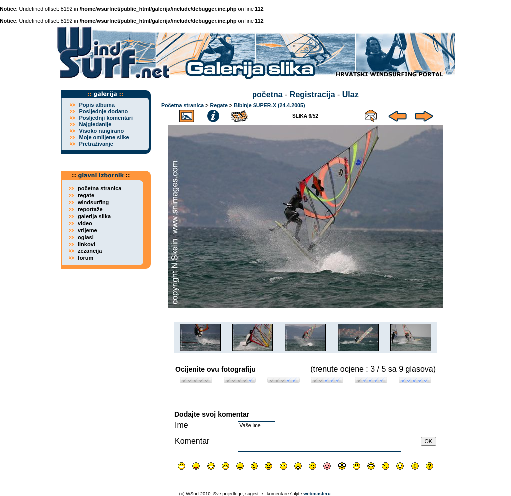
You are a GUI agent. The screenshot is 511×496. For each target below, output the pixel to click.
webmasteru (316, 493)
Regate (219, 105)
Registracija (312, 94)
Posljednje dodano (103, 111)
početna (267, 94)
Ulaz (350, 94)
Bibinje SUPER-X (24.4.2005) (269, 105)
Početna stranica (182, 105)
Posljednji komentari (106, 118)
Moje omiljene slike (104, 137)
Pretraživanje (96, 144)
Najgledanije (95, 124)
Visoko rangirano (101, 131)
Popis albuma (97, 105)
